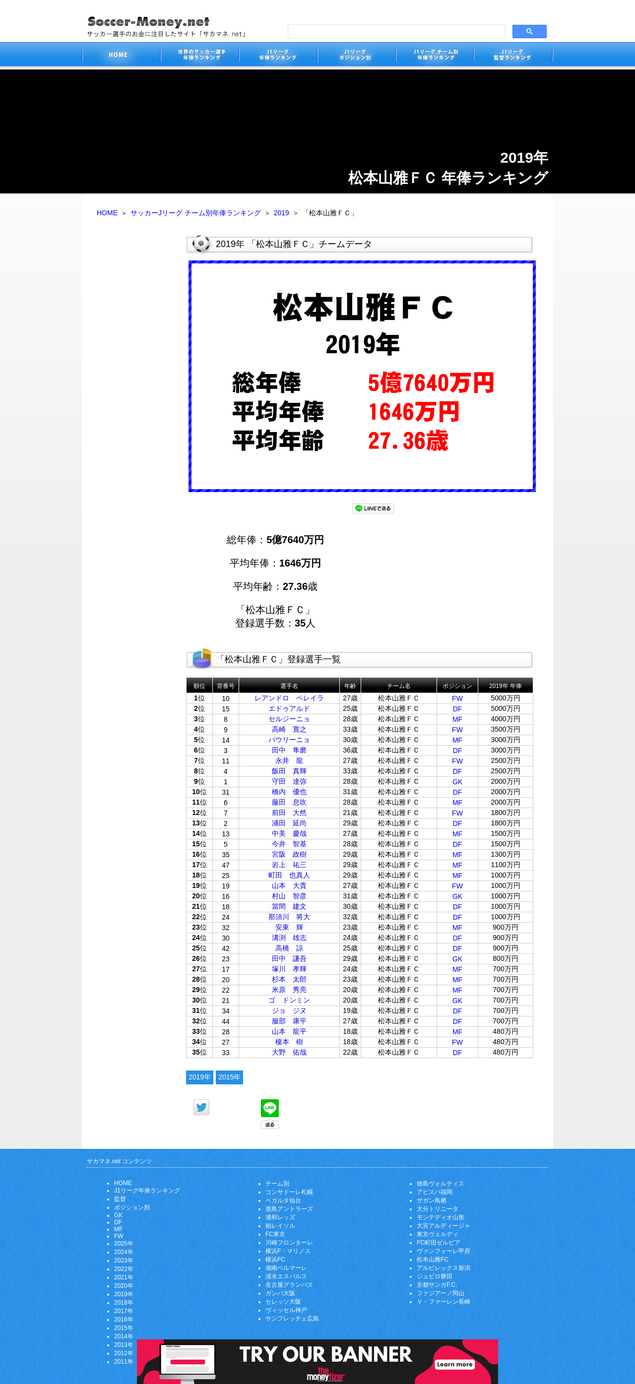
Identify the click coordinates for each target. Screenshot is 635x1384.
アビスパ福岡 (434, 1192)
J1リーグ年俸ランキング (147, 1190)
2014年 (123, 1336)
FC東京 (275, 1234)
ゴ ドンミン (289, 1000)
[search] (396, 31)
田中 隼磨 (289, 750)
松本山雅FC (432, 1259)
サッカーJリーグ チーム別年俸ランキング (195, 213)
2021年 (123, 1277)
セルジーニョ (289, 719)
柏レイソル (280, 1225)
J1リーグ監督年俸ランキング (513, 55)
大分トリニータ (437, 1208)
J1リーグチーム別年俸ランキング (434, 55)
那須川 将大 (289, 917)
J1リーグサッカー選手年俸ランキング (278, 55)
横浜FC (275, 1259)
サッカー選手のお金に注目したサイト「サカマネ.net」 (121, 55)
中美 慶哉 (289, 833)
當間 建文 (289, 906)
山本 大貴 (289, 885)
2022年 (123, 1268)
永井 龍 (289, 760)
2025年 (123, 1243)
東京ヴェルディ (437, 1234)
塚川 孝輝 (289, 969)
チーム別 (277, 1183)
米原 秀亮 (289, 990)
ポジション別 (132, 1207)
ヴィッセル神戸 (286, 1310)
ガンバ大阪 (280, 1293)
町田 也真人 (289, 875)
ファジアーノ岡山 (440, 1293)
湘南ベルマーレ (286, 1267)
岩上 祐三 (289, 865)
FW (457, 698)
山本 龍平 (289, 1031)
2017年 (123, 1311)
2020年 (123, 1285)
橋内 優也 (289, 792)
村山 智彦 (289, 896)
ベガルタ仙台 (283, 1200)
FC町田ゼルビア (438, 1242)
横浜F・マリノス (288, 1251)
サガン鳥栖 (431, 1200)
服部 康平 (289, 1021)
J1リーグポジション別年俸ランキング (356, 55)
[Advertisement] (134, 386)
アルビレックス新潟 (443, 1267)
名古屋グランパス (289, 1284)
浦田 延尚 (289, 823)
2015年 (229, 1077)
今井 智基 (289, 844)
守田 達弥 (289, 781)
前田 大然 (289, 813)
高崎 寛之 (289, 729)
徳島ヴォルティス (440, 1183)
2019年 (200, 1077)
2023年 (123, 1260)
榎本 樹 (289, 1042)
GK (457, 782)
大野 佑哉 (289, 1052)
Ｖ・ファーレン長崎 (443, 1301)
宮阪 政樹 (289, 854)
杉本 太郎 (289, 979)
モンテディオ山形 (440, 1217)
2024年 (123, 1252)
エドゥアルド (289, 708)
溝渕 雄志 (289, 938)
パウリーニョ (289, 740)
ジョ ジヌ (289, 1010)
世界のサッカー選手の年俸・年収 (199, 55)
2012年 (123, 1353)
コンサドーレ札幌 (289, 1192)
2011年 (123, 1361)
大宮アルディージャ (443, 1225)
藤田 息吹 (289, 802)
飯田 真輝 (289, 771)
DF (457, 709)
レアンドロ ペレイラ (289, 698)
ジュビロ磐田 (434, 1276)
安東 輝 (289, 927)
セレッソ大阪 (283, 1301)
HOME (107, 213)
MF (457, 719)
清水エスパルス (286, 1276)
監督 (120, 1198)
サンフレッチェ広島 (292, 1318)
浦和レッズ (280, 1217)
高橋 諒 (289, 948)
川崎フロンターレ (289, 1242)
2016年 (123, 1319)
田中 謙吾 (289, 958)
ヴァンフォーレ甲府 (443, 1251)
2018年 (123, 1302)
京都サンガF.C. (437, 1284)
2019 (281, 213)
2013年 (123, 1344)
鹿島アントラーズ (289, 1208)
